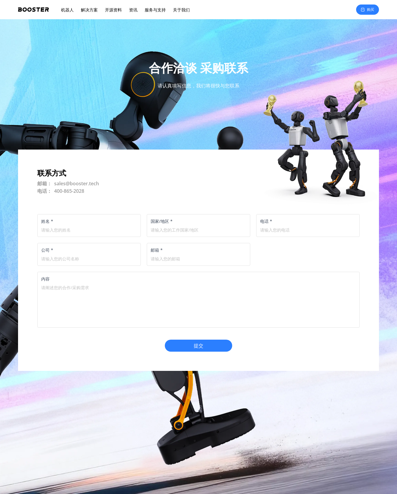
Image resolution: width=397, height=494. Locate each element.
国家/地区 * (162, 221)
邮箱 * (157, 250)
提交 (198, 345)
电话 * (266, 221)
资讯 (133, 10)
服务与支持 (155, 10)
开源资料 (113, 10)
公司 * (47, 250)
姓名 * (47, 221)
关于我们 (181, 10)
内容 (45, 279)
